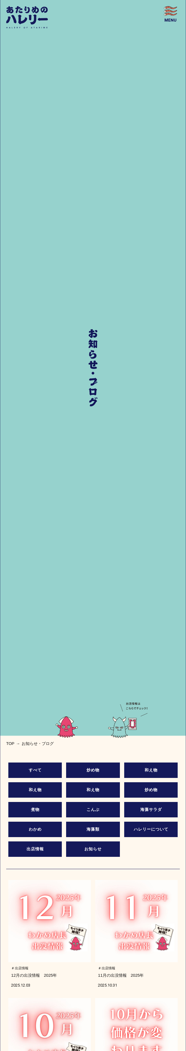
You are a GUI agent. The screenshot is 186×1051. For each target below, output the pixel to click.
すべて (35, 770)
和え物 (151, 770)
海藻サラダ (151, 809)
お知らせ (93, 849)
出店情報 (35, 849)
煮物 (35, 809)
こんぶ (93, 809)
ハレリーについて (151, 829)
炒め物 (93, 770)
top (10, 743)
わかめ (35, 829)
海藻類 (93, 829)
